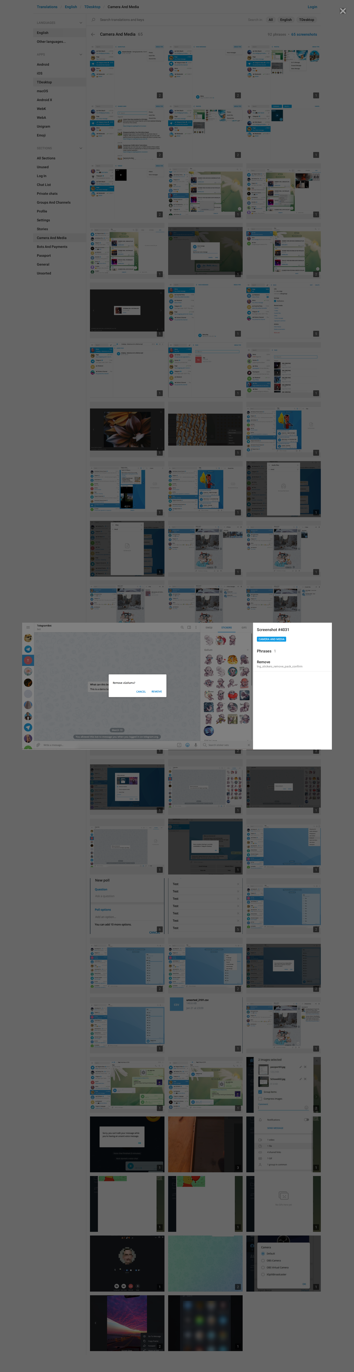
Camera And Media (271, 639)
